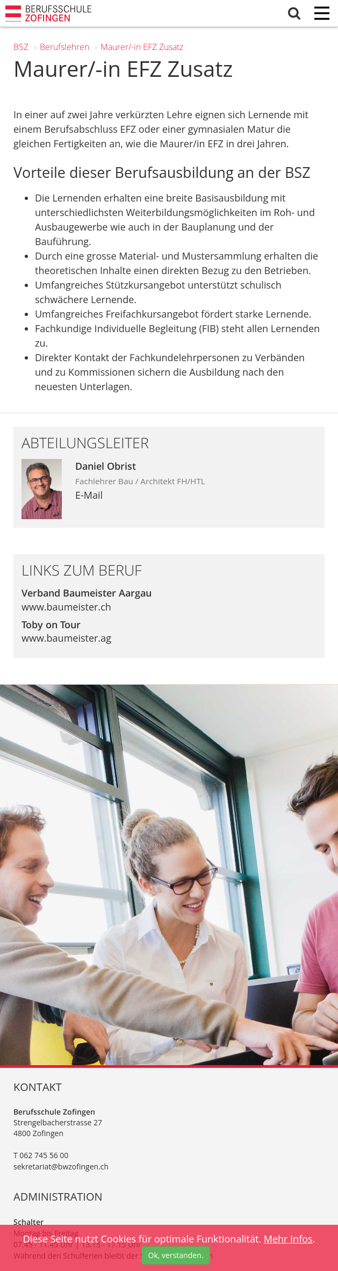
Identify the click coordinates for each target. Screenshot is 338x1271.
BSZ (20, 47)
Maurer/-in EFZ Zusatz (141, 47)
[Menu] (321, 14)
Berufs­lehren (64, 47)
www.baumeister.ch (66, 606)
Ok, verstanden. (176, 1255)
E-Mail (89, 495)
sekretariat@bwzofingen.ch (61, 1166)
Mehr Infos (288, 1238)
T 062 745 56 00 (40, 1155)
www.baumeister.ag (66, 637)
